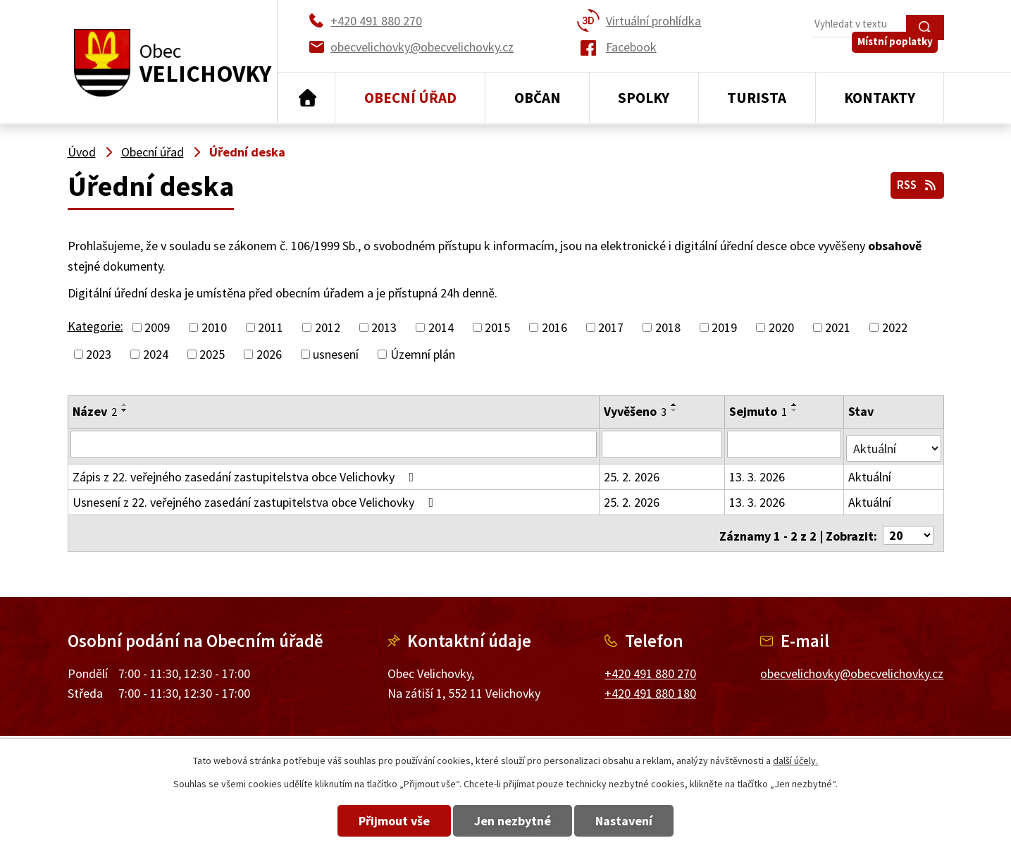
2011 (270, 327)
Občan (537, 97)
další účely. (795, 760)
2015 (497, 327)
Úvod (306, 98)
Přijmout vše (373, 821)
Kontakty (879, 97)
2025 (212, 354)
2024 (155, 354)
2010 (214, 327)
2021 (837, 327)
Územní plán (422, 354)
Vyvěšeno (635, 411)
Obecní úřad (410, 97)
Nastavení (645, 821)
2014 (441, 327)
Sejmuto (759, 411)
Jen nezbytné (512, 821)
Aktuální (870, 472)
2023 (98, 354)
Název (95, 411)
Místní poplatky (900, 56)
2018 (668, 327)
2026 (269, 354)
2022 (894, 327)
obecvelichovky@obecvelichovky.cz (851, 664)
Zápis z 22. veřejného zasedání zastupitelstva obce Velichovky (246, 472)
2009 (157, 327)
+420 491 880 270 (650, 664)
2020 (781, 327)
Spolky (643, 97)
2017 (611, 327)
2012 (327, 327)
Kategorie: (95, 326)
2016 (554, 327)
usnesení (336, 354)
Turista (756, 97)
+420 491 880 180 (650, 685)
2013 (384, 327)
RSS (914, 182)
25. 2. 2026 (632, 472)
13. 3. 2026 (758, 472)
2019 (724, 327)
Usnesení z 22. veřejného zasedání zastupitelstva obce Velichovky (256, 498)
